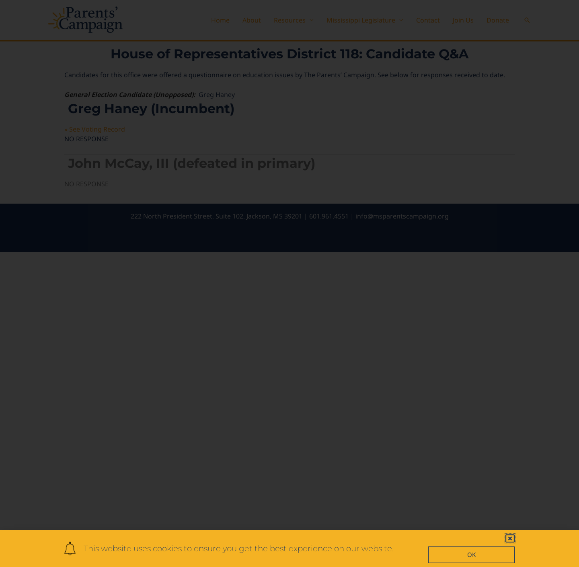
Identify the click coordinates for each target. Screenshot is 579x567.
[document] (289, 283)
